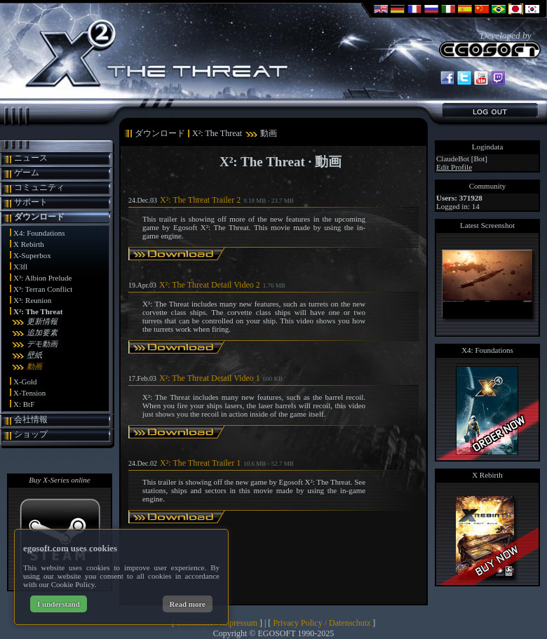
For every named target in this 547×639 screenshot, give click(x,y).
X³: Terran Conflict (42, 289)
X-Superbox (32, 255)
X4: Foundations (39, 233)
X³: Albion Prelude (42, 278)
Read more (187, 604)
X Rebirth (28, 244)
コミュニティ (39, 187)
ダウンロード (39, 217)
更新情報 (42, 321)
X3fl (20, 266)
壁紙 (34, 355)
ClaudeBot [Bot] (461, 158)
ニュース (31, 158)
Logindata (488, 146)
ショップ (31, 434)
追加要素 (42, 332)
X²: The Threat (38, 311)
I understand (58, 604)
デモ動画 (42, 343)
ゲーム (26, 172)
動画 (34, 366)
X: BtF (23, 404)
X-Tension (29, 393)
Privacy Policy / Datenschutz (321, 623)
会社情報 (31, 419)
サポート (31, 202)
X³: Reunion (32, 300)
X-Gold (25, 381)
